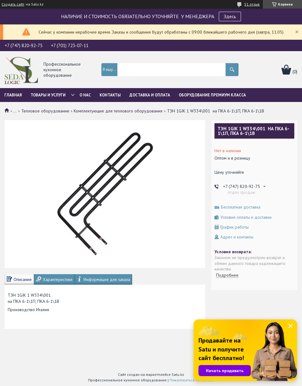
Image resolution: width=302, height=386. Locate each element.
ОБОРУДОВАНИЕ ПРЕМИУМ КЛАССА (212, 95)
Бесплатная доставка (240, 207)
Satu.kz (178, 374)
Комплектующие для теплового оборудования (118, 111)
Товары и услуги (48, 95)
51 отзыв (252, 4)
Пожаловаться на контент (191, 380)
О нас (85, 95)
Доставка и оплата (149, 95)
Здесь (230, 16)
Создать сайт (13, 4)
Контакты (110, 95)
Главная (13, 95)
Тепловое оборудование (45, 111)
